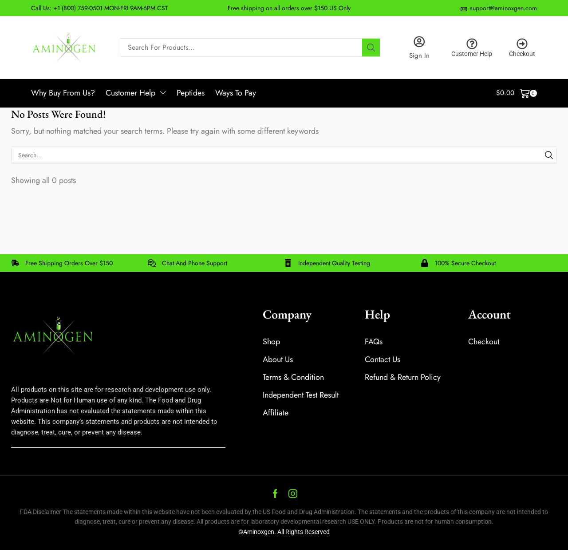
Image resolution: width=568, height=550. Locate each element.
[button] (516, 93)
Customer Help (471, 53)
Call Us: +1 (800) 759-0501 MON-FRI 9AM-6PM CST (99, 8)
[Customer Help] (471, 43)
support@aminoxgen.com (503, 8)
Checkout (522, 53)
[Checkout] (522, 43)
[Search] (371, 47)
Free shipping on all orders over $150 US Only (289, 8)
